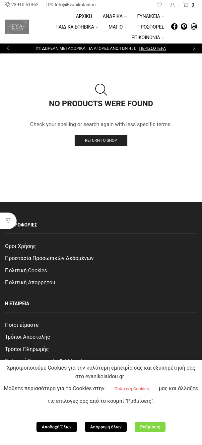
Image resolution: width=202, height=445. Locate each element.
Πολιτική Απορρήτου (30, 282)
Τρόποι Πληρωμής (27, 349)
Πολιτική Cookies (26, 270)
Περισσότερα (152, 48)
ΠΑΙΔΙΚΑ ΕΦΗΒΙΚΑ (76, 27)
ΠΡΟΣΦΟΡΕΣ (150, 27)
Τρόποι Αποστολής (27, 337)
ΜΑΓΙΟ (118, 27)
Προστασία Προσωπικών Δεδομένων (49, 258)
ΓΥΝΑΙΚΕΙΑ (150, 16)
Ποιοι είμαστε (22, 325)
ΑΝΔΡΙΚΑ (115, 16)
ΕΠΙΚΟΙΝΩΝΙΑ (148, 37)
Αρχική (84, 16)
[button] (8, 48)
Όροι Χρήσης (20, 246)
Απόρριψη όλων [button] (106, 426)
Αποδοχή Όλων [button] (57, 426)
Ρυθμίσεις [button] (150, 426)
